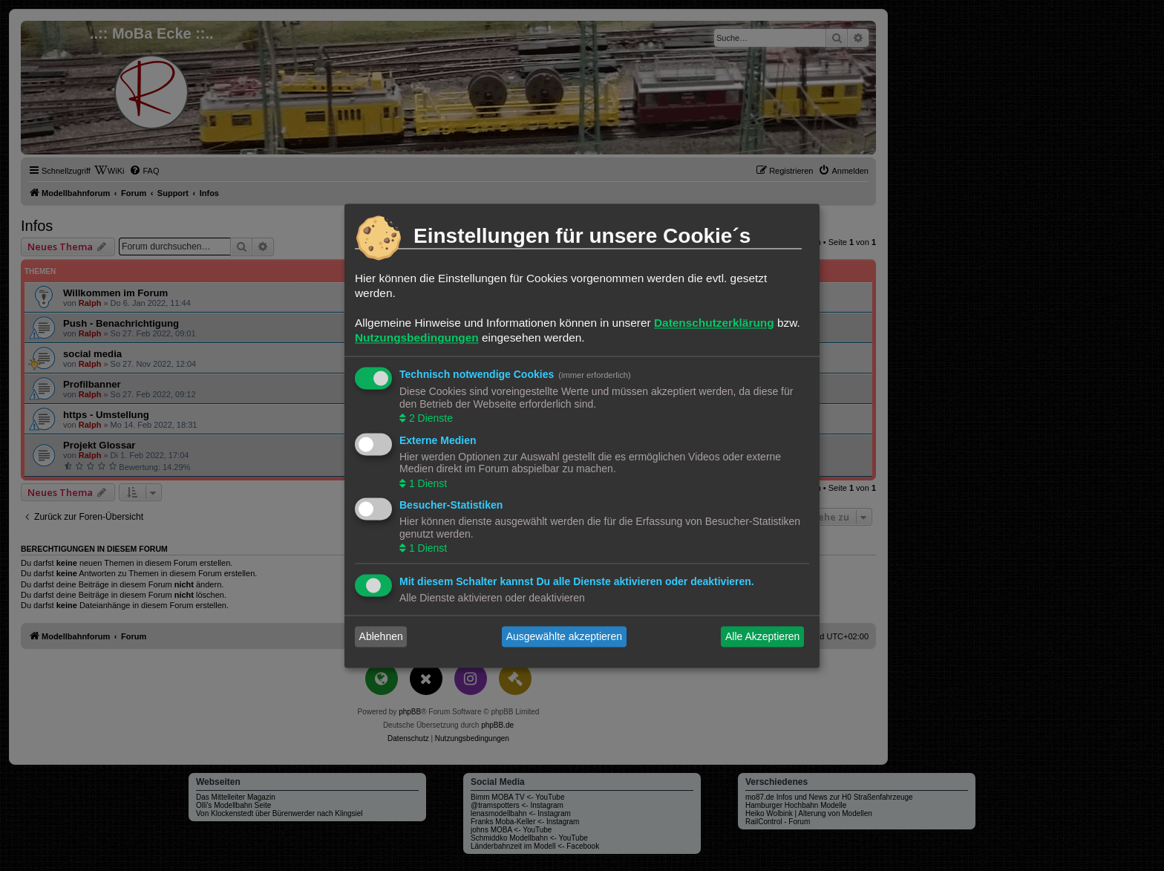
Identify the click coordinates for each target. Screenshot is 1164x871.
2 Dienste (429, 419)
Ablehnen (381, 636)
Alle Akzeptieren (762, 636)
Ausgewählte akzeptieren (564, 636)
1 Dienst (426, 483)
